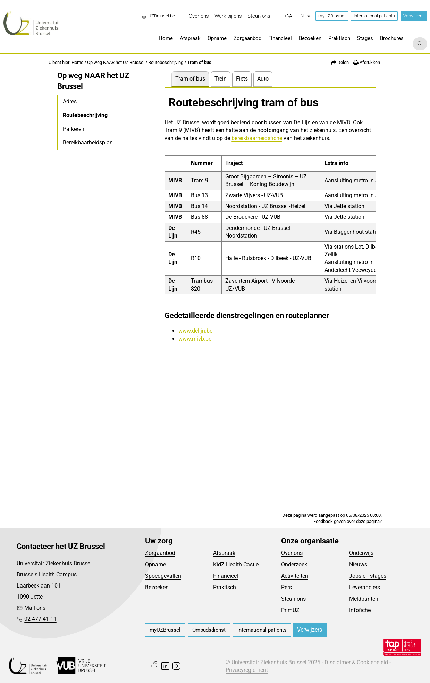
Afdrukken (370, 62)
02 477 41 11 (40, 619)
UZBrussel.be (158, 16)
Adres (70, 101)
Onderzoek (294, 564)
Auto (263, 78)
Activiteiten (294, 576)
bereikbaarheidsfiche (256, 138)
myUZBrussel (331, 15)
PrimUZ (290, 610)
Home (77, 62)
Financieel (225, 576)
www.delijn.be (195, 330)
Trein (220, 78)
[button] (288, 16)
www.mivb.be (194, 338)
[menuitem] (199, 16)
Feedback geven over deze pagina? (347, 521)
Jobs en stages (367, 576)
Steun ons (293, 598)
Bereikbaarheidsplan (88, 142)
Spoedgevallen (163, 576)
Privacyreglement (247, 670)
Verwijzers (413, 15)
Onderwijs (361, 553)
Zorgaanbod (160, 553)
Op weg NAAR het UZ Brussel (115, 62)
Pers (286, 587)
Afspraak (224, 553)
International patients (374, 15)
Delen (343, 62)
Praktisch (224, 587)
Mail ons (34, 608)
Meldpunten (363, 598)
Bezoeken (157, 587)
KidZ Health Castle (236, 564)
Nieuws (358, 564)
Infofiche (360, 610)
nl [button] (305, 15)
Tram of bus (199, 62)
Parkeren (73, 129)
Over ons (292, 553)
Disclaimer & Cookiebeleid (356, 662)
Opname (155, 564)
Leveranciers (364, 587)
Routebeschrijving (165, 62)
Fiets (242, 78)
